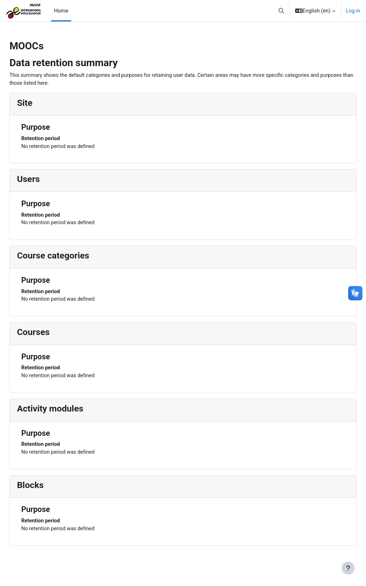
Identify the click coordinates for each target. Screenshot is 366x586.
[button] (281, 10)
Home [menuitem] (61, 11)
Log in (353, 11)
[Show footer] (348, 568)
